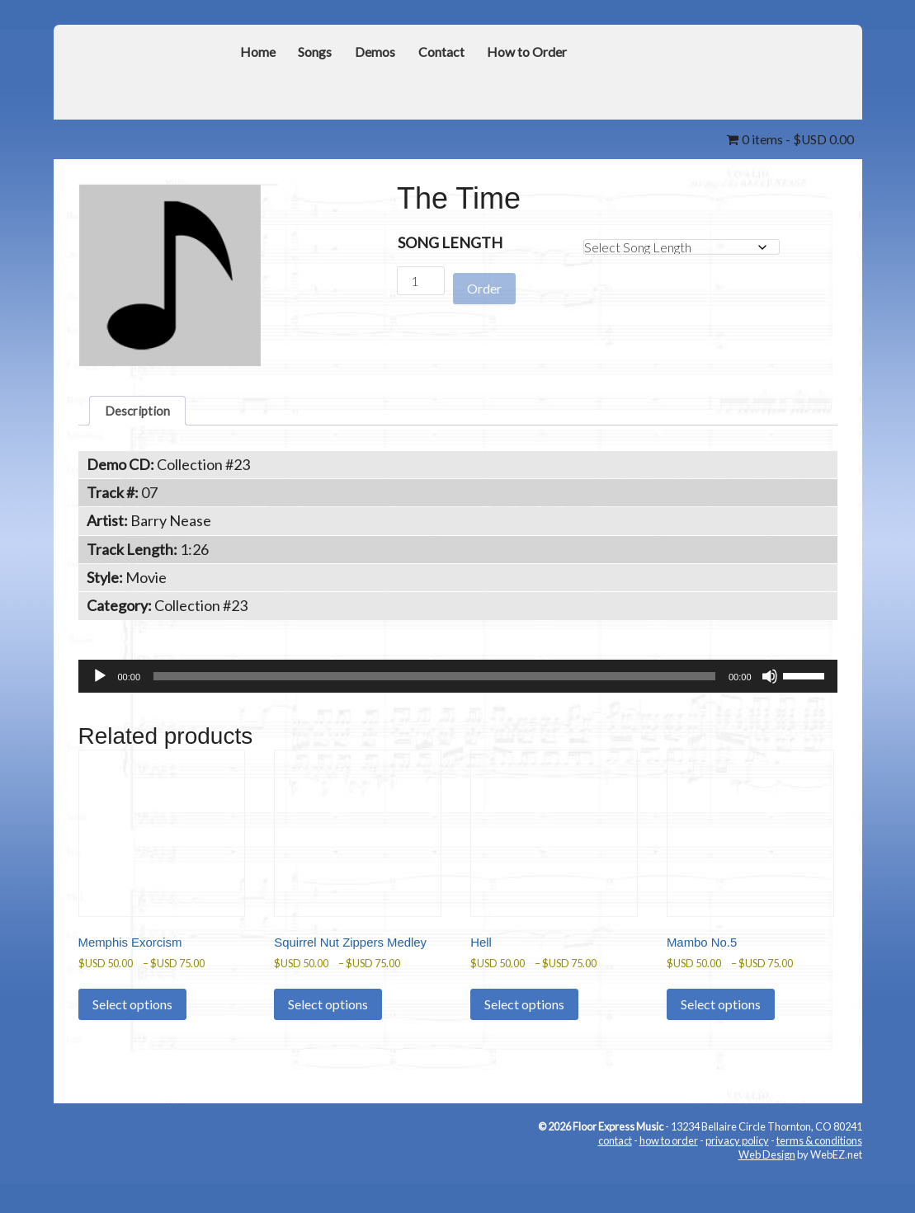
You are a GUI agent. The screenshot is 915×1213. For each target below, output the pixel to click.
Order (484, 281)
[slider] (434, 681)
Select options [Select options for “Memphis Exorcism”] (132, 1021)
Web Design (766, 1189)
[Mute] (770, 681)
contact (615, 1175)
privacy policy (737, 1175)
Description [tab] (143, 412)
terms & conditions (819, 1175)
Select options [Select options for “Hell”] (524, 1021)
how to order (668, 1175)
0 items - (783, 138)
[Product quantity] (421, 280)
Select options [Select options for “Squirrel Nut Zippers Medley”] (328, 1038)
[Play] (100, 681)
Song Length (450, 242)
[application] (457, 681)
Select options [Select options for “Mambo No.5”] (721, 1021)
